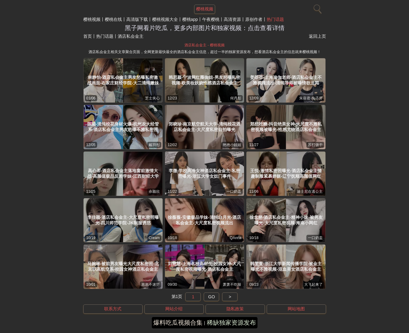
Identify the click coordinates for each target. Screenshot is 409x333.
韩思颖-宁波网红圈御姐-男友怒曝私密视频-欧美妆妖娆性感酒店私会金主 (204, 80)
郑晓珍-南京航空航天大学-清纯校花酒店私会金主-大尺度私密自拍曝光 (204, 127)
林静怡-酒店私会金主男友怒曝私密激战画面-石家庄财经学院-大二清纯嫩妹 (123, 80)
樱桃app (190, 19)
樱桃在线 (113, 19)
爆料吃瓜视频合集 (178, 322)
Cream (154, 238)
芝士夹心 (152, 98)
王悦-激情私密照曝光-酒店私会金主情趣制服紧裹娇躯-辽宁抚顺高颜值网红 (286, 173)
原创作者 (253, 19)
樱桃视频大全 (165, 19)
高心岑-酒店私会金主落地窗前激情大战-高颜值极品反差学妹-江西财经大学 (123, 173)
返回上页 (317, 36)
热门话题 (275, 19)
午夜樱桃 (210, 19)
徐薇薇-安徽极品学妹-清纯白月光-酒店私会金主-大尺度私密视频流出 (204, 220)
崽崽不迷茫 (150, 284)
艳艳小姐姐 (232, 145)
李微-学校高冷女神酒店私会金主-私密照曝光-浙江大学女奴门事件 (204, 173)
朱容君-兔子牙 (311, 98)
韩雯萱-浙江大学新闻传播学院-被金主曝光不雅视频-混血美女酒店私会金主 (286, 266)
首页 (87, 36)
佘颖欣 (154, 191)
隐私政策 (235, 308)
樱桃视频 (91, 19)
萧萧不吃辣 (232, 284)
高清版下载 (137, 19)
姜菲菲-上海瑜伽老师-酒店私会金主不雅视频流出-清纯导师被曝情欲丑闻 (286, 80)
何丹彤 (235, 98)
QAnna (235, 238)
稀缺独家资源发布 (231, 322)
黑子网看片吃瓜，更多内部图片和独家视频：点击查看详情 (205, 28)
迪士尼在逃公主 (310, 191)
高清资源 (232, 19)
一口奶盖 (233, 191)
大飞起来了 (313, 284)
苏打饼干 (315, 145)
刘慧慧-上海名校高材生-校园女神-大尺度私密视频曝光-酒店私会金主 (204, 266)
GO (211, 296)
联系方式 (112, 308)
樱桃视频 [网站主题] (204, 8)
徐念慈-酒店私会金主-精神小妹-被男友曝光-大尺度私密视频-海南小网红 (286, 220)
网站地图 (296, 308)
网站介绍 (174, 308)
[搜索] (317, 8)
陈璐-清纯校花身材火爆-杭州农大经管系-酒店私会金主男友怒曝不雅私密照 (123, 127)
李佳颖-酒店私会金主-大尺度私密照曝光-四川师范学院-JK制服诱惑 (123, 220)
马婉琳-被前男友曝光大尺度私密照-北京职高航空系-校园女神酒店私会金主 (123, 266)
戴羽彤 (154, 145)
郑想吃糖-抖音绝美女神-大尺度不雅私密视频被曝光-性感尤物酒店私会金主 (286, 127)
